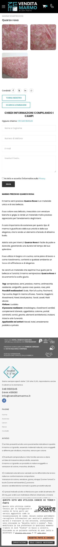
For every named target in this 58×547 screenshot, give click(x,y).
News (4, 427)
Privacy (42, 178)
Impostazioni (19, 542)
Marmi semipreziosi (12, 16)
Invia (8, 184)
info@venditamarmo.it (16, 396)
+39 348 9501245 (25, 121)
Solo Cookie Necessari (41, 542)
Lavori (4, 422)
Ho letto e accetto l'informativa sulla (24, 178)
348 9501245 (9, 389)
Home (4, 414)
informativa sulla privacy (23, 533)
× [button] (54, 500)
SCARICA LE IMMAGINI (16, 105)
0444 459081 (9, 392)
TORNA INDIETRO (14, 98)
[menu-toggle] (3, 6)
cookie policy (41, 533)
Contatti (5, 431)
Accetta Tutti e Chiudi (41, 538)
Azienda (5, 418)
